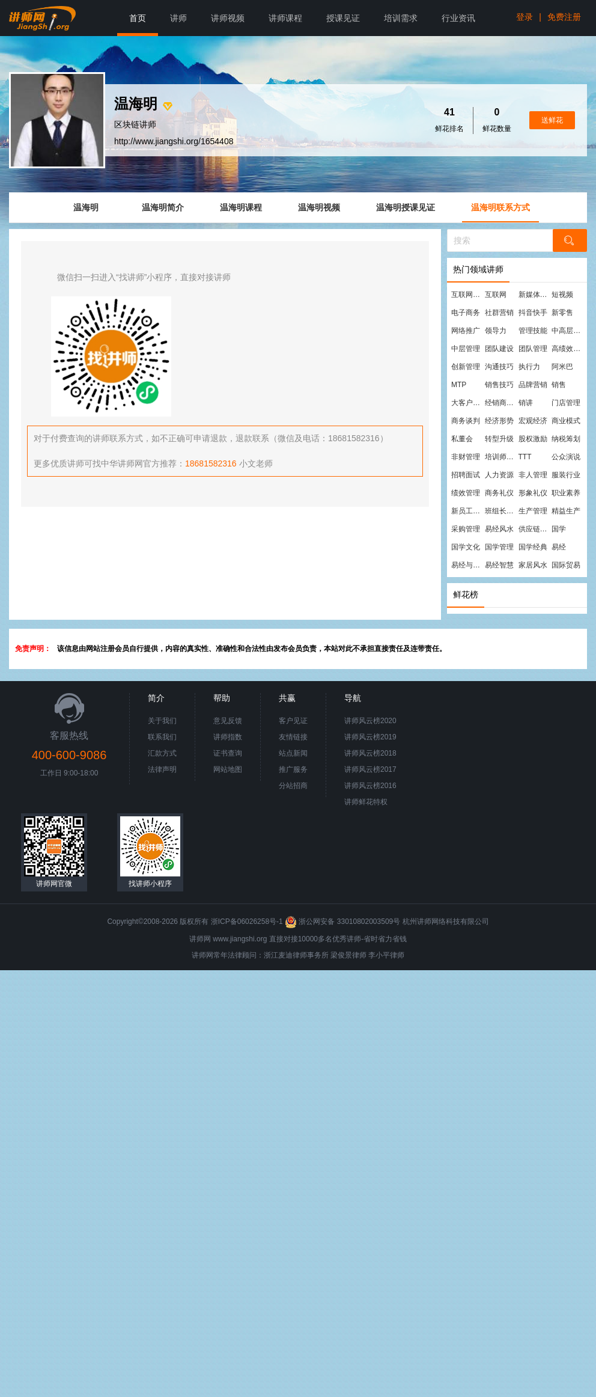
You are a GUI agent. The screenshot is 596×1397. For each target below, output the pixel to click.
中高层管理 (568, 330)
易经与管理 (467, 565)
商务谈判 (465, 421)
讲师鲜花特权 (366, 802)
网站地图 (227, 769)
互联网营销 (467, 294)
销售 (559, 385)
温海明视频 (319, 207)
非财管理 (465, 457)
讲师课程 (285, 18)
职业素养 (566, 493)
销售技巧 (499, 385)
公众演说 (566, 457)
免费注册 (564, 17)
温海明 (86, 207)
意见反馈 (227, 721)
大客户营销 (467, 403)
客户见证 (293, 721)
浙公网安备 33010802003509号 (343, 921)
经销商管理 (501, 403)
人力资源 (499, 475)
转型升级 (499, 439)
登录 (524, 17)
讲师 (178, 18)
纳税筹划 (566, 439)
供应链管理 (534, 529)
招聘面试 (465, 475)
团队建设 (499, 348)
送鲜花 (552, 120)
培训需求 (401, 18)
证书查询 (227, 753)
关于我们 (162, 721)
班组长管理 (501, 511)
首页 (137, 18)
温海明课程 (241, 207)
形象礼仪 (532, 493)
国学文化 (465, 547)
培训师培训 (501, 457)
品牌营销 (532, 385)
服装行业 (566, 475)
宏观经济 (532, 421)
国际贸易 (566, 565)
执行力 (529, 366)
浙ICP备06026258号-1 (247, 921)
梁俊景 (341, 955)
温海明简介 (163, 207)
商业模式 (566, 421)
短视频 (562, 294)
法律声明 (162, 769)
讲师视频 (228, 18)
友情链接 (293, 737)
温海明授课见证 (405, 207)
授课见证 (343, 18)
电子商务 (465, 312)
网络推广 (465, 330)
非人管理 (532, 475)
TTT (525, 457)
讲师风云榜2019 (370, 737)
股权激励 (532, 439)
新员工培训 (467, 511)
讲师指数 (227, 737)
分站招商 (293, 785)
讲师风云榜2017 (370, 769)
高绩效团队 (568, 348)
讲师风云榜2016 (370, 785)
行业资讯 (458, 18)
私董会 (462, 439)
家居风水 (532, 565)
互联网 (495, 294)
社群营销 (499, 312)
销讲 (525, 403)
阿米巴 (562, 366)
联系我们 (162, 737)
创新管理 (465, 366)
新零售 (562, 312)
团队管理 (532, 348)
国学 (559, 529)
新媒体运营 (534, 294)
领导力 (495, 330)
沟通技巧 (499, 366)
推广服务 (293, 769)
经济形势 (499, 421)
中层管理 (465, 348)
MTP (458, 385)
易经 (559, 547)
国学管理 (499, 547)
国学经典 (532, 547)
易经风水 (499, 529)
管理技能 (532, 330)
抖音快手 (532, 312)
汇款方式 (162, 753)
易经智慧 (499, 565)
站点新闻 (293, 753)
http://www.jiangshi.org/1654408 (173, 141)
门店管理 (566, 403)
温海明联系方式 (500, 207)
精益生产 (566, 511)
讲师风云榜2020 (370, 721)
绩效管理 (465, 493)
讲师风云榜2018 (370, 753)
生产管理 (532, 511)
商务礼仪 (499, 493)
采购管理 (465, 529)
